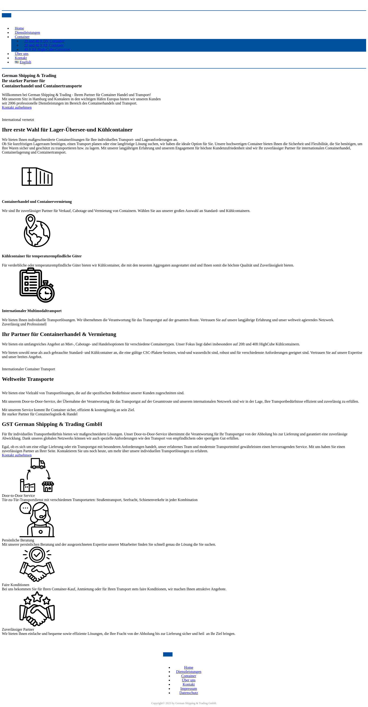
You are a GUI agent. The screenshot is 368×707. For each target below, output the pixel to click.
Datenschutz (188, 693)
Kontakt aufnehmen (17, 107)
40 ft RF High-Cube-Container (47, 49)
